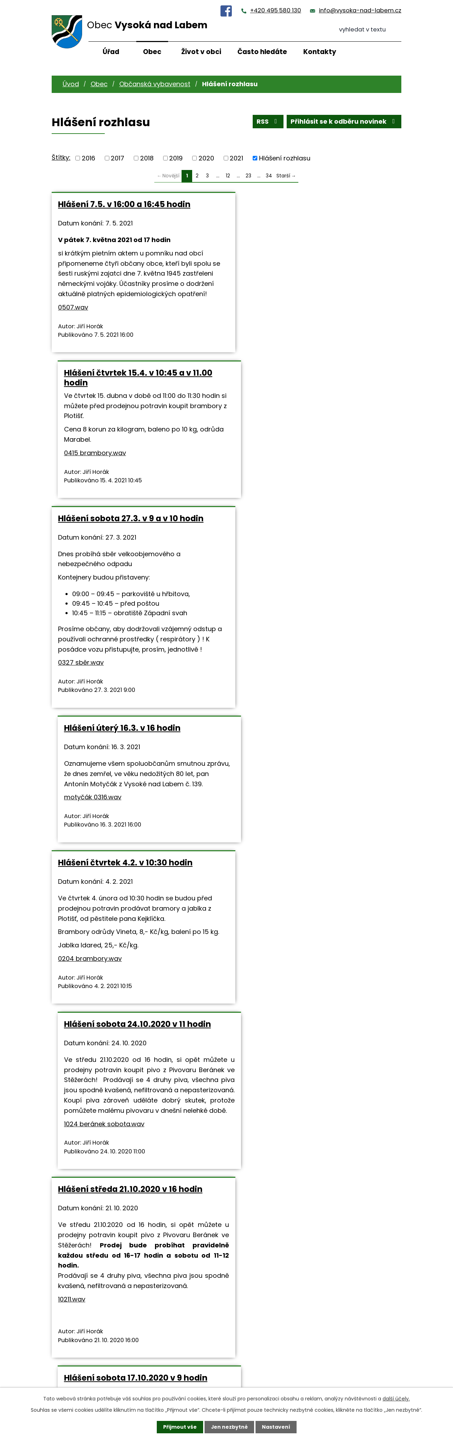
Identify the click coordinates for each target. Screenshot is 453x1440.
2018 (147, 158)
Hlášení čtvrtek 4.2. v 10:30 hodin (125, 592)
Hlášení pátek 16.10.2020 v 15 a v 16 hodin (128, 978)
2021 (236, 158)
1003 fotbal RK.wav (279, 1044)
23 (248, 175)
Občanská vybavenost (154, 84)
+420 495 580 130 (275, 10)
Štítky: (61, 157)
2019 (176, 158)
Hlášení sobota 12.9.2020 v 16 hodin (307, 1144)
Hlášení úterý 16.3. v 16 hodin (294, 382)
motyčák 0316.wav (264, 452)
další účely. (396, 1398)
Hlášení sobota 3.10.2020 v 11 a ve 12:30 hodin (137, 1149)
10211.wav (71, 886)
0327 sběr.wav (81, 527)
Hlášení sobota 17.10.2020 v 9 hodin (307, 776)
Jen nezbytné (229, 1426)
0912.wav (264, 1215)
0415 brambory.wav (267, 284)
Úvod (71, 84)
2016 (88, 158)
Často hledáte (262, 52)
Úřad (111, 52)
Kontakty (319, 52)
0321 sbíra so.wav (317, 858)
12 (228, 175)
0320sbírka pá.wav (171, 1070)
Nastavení (276, 1426)
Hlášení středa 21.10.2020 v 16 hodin (130, 776)
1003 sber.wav (94, 1189)
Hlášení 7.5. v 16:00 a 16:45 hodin (124, 204)
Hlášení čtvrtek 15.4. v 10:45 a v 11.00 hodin (310, 209)
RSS (268, 121)
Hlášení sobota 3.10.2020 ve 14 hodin (310, 974)
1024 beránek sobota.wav (276, 702)
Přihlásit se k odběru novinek (344, 121)
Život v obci (201, 52)
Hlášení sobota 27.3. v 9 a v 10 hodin (130, 382)
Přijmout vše (179, 1426)
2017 (117, 158)
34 (269, 175)
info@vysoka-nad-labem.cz (360, 10)
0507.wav (73, 317)
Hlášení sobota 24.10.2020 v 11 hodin (309, 592)
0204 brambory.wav (90, 698)
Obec (152, 52)
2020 (206, 158)
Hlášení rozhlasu (284, 158)
